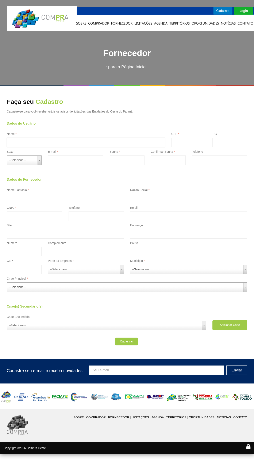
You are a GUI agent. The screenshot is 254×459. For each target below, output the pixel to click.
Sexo (10, 151)
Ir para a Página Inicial (125, 67)
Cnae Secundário (18, 317)
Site (9, 225)
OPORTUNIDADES (202, 417)
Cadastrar (126, 341)
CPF (174, 134)
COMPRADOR (96, 417)
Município (136, 260)
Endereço (136, 225)
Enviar (236, 370)
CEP (10, 260)
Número (12, 243)
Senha (114, 151)
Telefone (197, 151)
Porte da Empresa (60, 260)
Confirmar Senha (162, 151)
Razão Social (139, 190)
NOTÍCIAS (224, 417)
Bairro (134, 243)
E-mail (52, 151)
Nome (11, 134)
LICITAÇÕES (140, 417)
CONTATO (240, 417)
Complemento (57, 243)
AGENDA (157, 417)
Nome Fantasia (17, 190)
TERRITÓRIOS (176, 417)
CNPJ (11, 207)
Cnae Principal (16, 278)
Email (134, 207)
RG (214, 134)
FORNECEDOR (118, 417)
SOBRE (78, 417)
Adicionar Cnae (230, 325)
